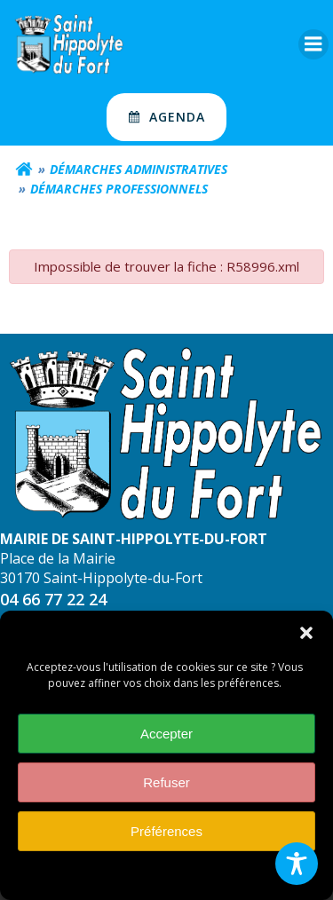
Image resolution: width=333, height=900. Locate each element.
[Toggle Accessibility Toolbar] (297, 864)
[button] (306, 635)
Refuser (166, 784)
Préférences (166, 833)
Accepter (166, 735)
